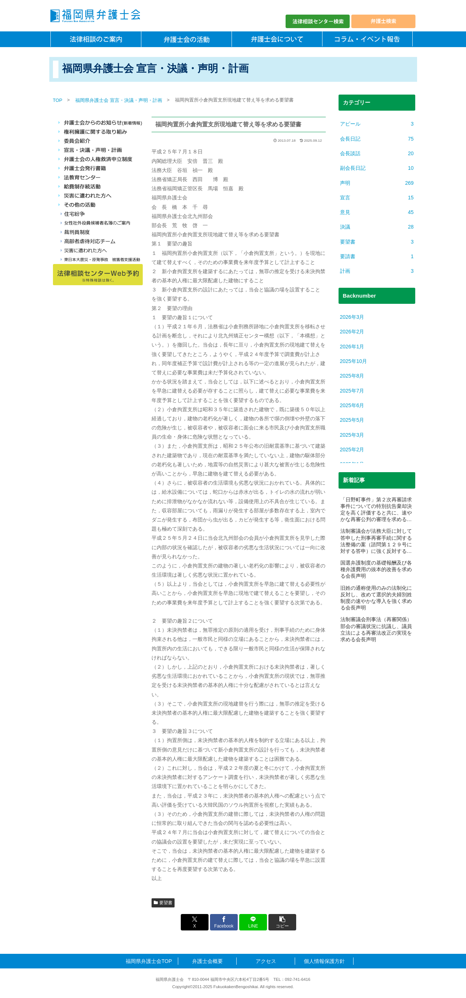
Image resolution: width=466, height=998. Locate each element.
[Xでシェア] (195, 922)
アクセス (266, 961)
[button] (282, 922)
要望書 (163, 902)
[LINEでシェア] (253, 922)
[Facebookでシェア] (224, 922)
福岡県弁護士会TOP (149, 961)
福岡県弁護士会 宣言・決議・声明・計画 (118, 100)
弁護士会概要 (207, 961)
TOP (57, 100)
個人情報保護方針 (324, 961)
